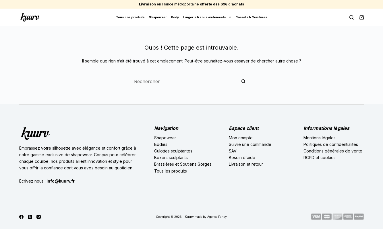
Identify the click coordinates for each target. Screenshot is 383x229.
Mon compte (241, 137)
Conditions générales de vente (332, 150)
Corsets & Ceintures (251, 17)
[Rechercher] (351, 17)
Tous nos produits (130, 17)
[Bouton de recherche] (243, 81)
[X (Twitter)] (30, 217)
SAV (233, 150)
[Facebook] (21, 217)
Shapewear (158, 17)
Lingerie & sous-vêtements (208, 17)
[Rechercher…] (185, 81)
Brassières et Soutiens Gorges (183, 164)
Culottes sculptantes (173, 150)
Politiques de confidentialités (330, 144)
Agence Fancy (217, 216)
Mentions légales (319, 137)
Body (175, 17)
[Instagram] (38, 217)
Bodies (160, 144)
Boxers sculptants (171, 157)
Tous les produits (170, 171)
